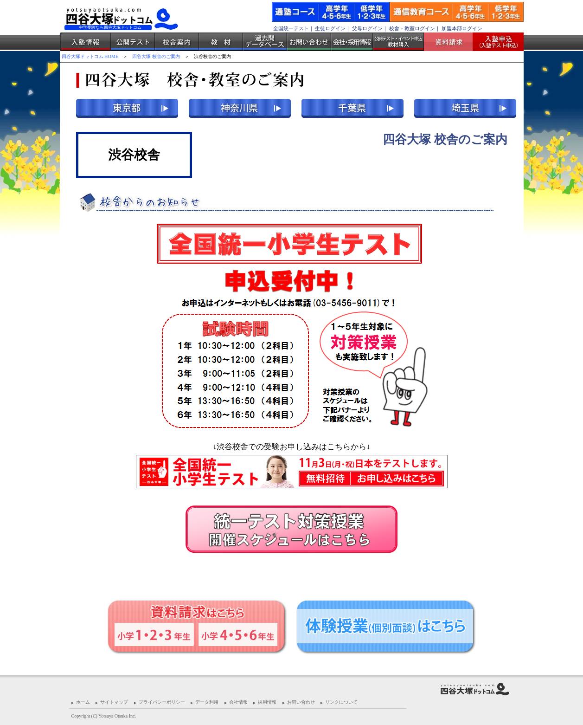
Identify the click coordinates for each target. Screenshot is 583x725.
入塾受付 (495, 41)
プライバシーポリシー (162, 702)
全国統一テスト (291, 28)
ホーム (83, 702)
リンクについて (341, 702)
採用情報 (267, 702)
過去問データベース (265, 41)
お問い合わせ (309, 41)
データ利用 (206, 702)
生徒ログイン (330, 28)
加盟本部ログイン (462, 28)
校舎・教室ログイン (412, 28)
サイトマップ (114, 702)
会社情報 (238, 702)
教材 (221, 41)
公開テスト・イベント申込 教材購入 (398, 41)
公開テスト (133, 41)
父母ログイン (367, 28)
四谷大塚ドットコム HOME (90, 56)
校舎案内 (177, 41)
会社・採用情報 (352, 41)
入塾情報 (85, 41)
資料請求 (452, 41)
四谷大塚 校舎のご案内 (156, 56)
